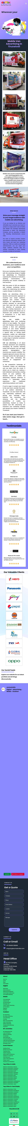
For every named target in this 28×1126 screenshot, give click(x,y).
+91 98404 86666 (12, 945)
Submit (14, 930)
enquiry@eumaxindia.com (15, 948)
